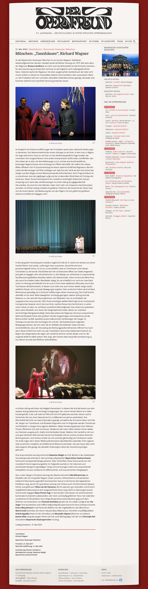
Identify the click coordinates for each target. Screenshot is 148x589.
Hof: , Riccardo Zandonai (118, 169)
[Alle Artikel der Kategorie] (120, 65)
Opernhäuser (47, 41)
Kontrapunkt (79, 41)
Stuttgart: (116, 126)
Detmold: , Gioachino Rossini (120, 217)
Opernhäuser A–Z (65, 576)
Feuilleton (63, 41)
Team (120, 41)
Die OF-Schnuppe (65, 581)
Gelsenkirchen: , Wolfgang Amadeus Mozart (117, 193)
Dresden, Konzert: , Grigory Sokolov (116, 206)
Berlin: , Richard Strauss (120, 188)
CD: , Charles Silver (120, 111)
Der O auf (110, 580)
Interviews (83, 573)
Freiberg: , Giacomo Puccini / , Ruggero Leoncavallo (120, 153)
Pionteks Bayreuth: (120, 158)
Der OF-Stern (77, 578)
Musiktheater (35, 49)
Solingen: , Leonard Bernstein (117, 212)
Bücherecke (78, 576)
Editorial (20, 41)
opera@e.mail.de (29, 581)
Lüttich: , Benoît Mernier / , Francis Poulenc (119, 122)
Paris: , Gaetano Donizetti (120, 116)
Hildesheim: (117, 129)
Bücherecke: (119, 163)
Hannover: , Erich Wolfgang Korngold (117, 137)
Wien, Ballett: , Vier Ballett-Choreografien (120, 177)
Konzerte (74, 573)
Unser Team (106, 573)
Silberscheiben (64, 578)
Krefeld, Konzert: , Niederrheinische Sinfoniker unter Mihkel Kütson (120, 143)
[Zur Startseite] (74, 18)
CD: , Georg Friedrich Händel (118, 182)
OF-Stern (94, 41)
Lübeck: (115, 133)
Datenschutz (117, 576)
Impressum (106, 576)
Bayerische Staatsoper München (59, 49)
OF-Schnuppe (108, 41)
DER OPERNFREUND (23, 569)
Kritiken (33, 41)
